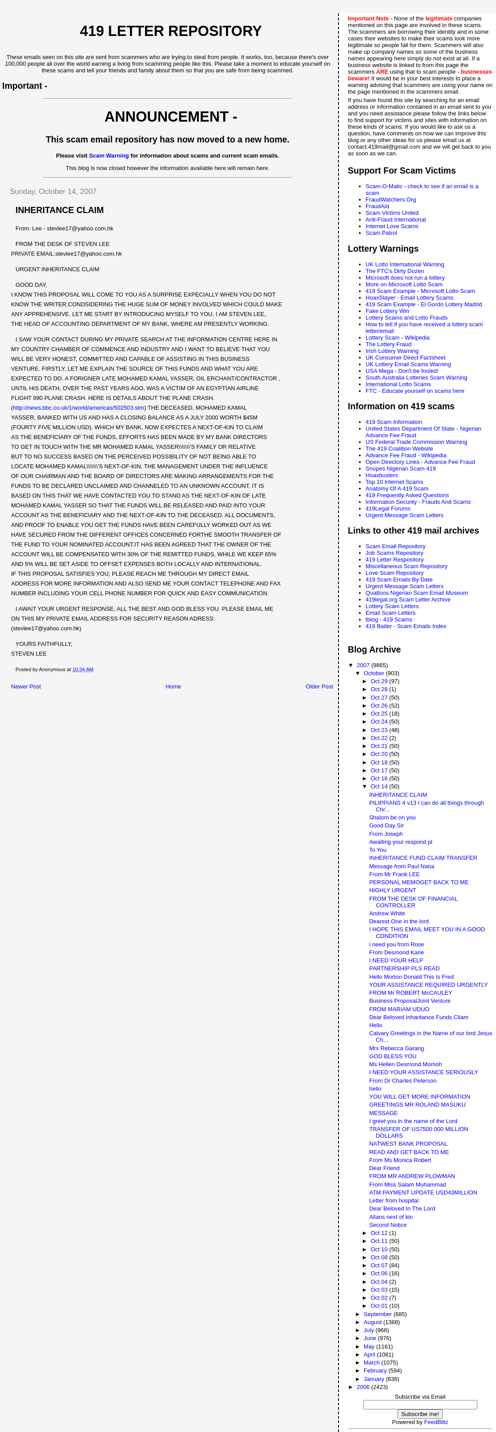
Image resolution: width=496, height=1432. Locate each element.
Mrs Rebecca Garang (396, 1048)
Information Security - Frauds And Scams (418, 501)
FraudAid (377, 206)
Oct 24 (379, 721)
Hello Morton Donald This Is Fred (411, 976)
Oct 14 (379, 786)
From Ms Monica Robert (400, 1160)
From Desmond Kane (396, 952)
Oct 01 (379, 1305)
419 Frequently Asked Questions (407, 495)
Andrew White (387, 913)
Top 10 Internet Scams (394, 482)
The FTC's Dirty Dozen (395, 271)
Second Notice (388, 1225)
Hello (375, 1025)
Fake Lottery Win (387, 311)
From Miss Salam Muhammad (407, 1184)
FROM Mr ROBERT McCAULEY (410, 992)
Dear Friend (384, 1168)
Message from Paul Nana (401, 866)
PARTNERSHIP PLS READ (404, 968)
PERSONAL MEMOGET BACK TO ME (418, 882)
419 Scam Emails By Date (399, 579)
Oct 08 (379, 1257)
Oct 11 (379, 1241)
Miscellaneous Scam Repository (407, 566)
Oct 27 (379, 697)
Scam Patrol (381, 232)
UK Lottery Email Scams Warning (408, 364)
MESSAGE (383, 1113)
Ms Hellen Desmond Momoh (405, 1064)
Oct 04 (379, 1281)
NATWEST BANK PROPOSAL (408, 1143)
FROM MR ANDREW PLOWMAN (412, 1176)
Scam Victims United (392, 213)
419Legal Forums (388, 508)
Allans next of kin (391, 1217)
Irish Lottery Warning (392, 351)
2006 (364, 1387)
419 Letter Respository (395, 559)
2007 (364, 665)
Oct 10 (379, 1249)
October (375, 673)
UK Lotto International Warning (405, 264)
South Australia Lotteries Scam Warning (416, 377)
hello (375, 1088)
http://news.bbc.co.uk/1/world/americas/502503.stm (78, 407)
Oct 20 (379, 754)
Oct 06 (379, 1273)
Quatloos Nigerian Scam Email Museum (417, 592)
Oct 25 (379, 713)
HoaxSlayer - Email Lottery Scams (409, 297)
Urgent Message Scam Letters (405, 515)
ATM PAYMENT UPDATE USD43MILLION (423, 1192)
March (373, 1362)
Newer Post (26, 686)
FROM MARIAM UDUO (399, 1009)
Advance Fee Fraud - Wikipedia (406, 455)
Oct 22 (379, 738)
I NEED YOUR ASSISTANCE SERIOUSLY (423, 1072)
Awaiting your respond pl (400, 842)
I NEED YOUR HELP (396, 960)
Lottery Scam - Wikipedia (398, 337)
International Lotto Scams (398, 384)
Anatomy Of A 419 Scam (397, 488)
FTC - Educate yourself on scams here (415, 391)
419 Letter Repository (171, 31)
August (373, 1322)
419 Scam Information (394, 422)
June (371, 1338)
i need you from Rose (396, 944)
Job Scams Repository (394, 553)
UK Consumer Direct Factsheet (405, 357)
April (370, 1354)
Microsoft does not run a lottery (405, 277)
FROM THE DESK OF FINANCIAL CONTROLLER (413, 902)
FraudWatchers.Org (391, 199)
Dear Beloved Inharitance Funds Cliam (418, 1017)
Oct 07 (379, 1265)
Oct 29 (379, 681)
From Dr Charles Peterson (403, 1080)
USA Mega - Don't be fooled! (402, 371)
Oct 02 (379, 1297)
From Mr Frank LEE (394, 874)
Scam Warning (109, 155)
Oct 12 (379, 1233)
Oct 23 (379, 730)
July (370, 1330)
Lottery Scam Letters (392, 606)
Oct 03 (379, 1289)
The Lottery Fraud (388, 344)
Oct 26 (379, 705)
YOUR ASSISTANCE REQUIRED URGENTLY (428, 984)
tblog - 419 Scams (389, 619)
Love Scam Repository (395, 573)
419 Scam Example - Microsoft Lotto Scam (420, 291)
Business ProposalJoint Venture (410, 1000)
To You (377, 850)
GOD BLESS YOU (393, 1056)
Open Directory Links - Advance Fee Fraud (420, 462)
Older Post (319, 686)
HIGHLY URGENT (392, 890)
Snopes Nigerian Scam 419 (401, 468)
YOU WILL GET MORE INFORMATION (419, 1096)
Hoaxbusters (382, 475)
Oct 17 (379, 770)
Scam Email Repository (395, 546)
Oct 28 (379, 689)
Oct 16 (379, 778)
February (376, 1370)
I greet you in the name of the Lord (413, 1121)
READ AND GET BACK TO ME (409, 1152)
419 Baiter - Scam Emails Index (406, 626)
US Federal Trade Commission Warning (416, 442)
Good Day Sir (386, 825)
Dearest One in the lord (399, 921)
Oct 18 (379, 762)
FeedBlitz (436, 1422)
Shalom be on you (392, 817)
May (370, 1346)
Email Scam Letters (391, 612)
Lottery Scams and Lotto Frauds (407, 317)
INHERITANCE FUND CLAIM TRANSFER (423, 857)
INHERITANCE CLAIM (398, 794)
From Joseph (386, 834)
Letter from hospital (393, 1200)
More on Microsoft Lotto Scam (404, 284)
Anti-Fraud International (396, 219)
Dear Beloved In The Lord (402, 1208)
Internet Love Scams (392, 226)
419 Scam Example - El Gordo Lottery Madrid (424, 304)
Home (173, 686)
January (375, 1379)
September (379, 1314)
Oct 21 (379, 746)
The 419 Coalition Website (399, 448)
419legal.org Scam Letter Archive (408, 599)
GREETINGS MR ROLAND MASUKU (417, 1104)
